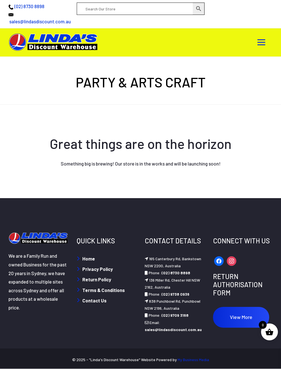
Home (88, 258)
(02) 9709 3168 (175, 315)
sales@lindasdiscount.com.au (40, 21)
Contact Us (94, 300)
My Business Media (193, 359)
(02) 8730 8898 (29, 6)
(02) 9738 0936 (175, 294)
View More (241, 317)
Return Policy (96, 279)
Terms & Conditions (103, 290)
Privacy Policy (97, 269)
